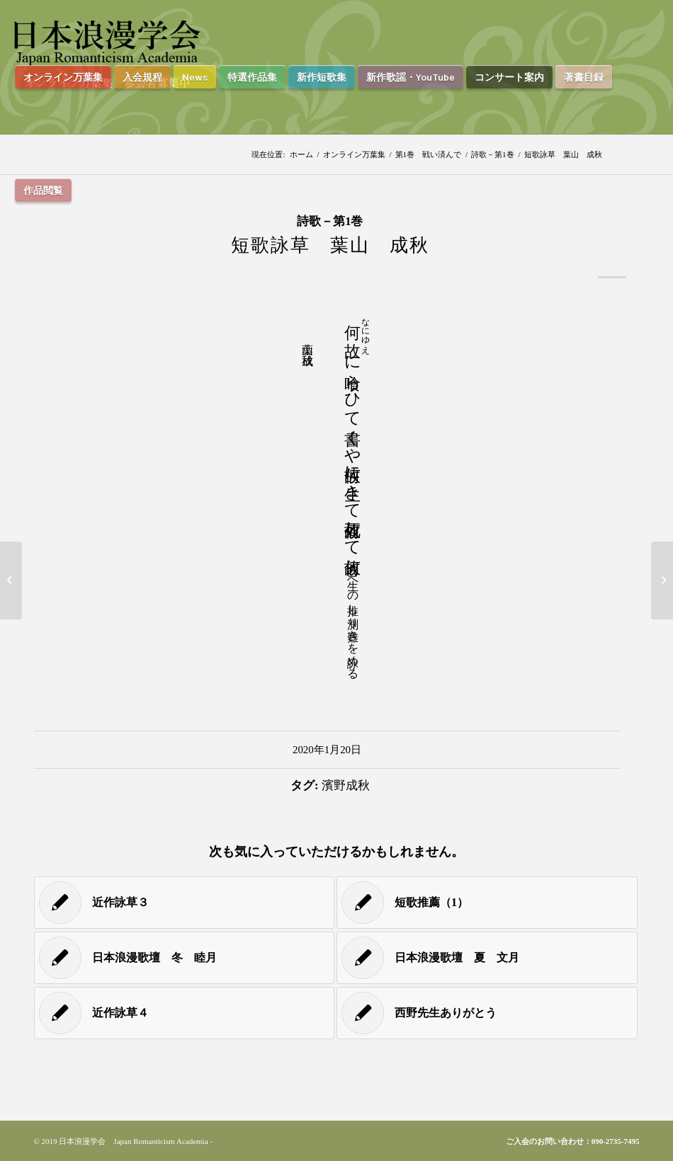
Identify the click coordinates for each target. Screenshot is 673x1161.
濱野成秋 (346, 785)
